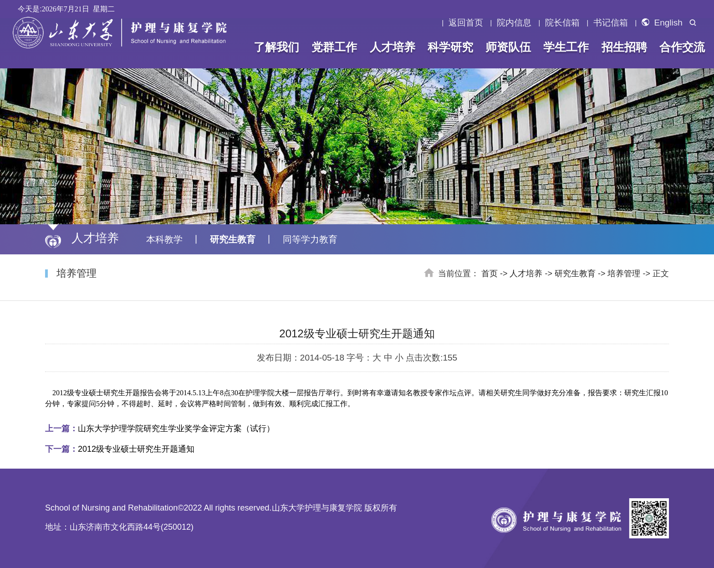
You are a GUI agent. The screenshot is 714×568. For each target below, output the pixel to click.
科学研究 (450, 47)
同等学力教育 (310, 239)
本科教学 (164, 239)
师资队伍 (508, 47)
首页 (489, 273)
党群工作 (334, 47)
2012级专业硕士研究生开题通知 (119, 449)
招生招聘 (624, 47)
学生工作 (566, 47)
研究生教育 (232, 239)
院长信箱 (562, 22)
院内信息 (514, 22)
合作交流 (682, 47)
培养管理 (623, 273)
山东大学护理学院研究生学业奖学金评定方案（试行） (160, 428)
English (662, 22)
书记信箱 (610, 22)
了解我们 (276, 47)
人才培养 (392, 47)
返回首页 (466, 22)
